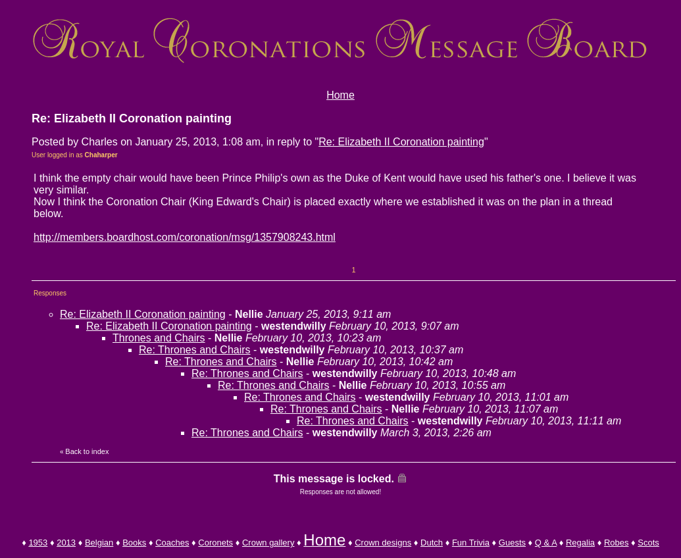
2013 (66, 542)
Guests (512, 542)
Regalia (580, 542)
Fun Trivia (471, 542)
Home (340, 95)
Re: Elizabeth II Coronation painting (401, 141)
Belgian (99, 542)
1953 (37, 542)
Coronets (215, 542)
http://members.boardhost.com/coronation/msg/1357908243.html (185, 237)
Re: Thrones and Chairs (195, 349)
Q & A (546, 542)
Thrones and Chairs (159, 337)
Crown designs (383, 542)
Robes (616, 542)
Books (134, 542)
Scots (648, 542)
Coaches (172, 542)
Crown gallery (268, 542)
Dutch (431, 542)
